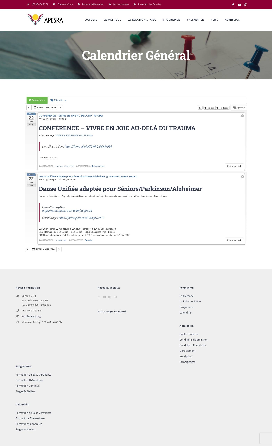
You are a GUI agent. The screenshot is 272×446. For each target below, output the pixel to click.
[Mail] (115, 297)
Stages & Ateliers (25, 391)
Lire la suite (234, 166)
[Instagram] (109, 297)
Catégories (37, 100)
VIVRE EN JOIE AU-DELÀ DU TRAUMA (74, 135)
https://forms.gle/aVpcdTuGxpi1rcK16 (81, 218)
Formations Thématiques (30, 418)
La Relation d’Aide (190, 301)
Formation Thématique (29, 380)
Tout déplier (222, 108)
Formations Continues (29, 424)
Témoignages (187, 361)
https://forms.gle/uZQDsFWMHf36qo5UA (67, 211)
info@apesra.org (31, 316)
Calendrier (186, 312)
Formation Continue (28, 385)
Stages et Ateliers (64, 166)
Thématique (61, 240)
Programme (187, 307)
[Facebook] (99, 297)
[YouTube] (104, 297)
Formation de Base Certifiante (33, 374)
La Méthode (187, 296)
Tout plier (210, 108)
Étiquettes (58, 100)
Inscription (186, 356)
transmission (98, 166)
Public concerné (189, 334)
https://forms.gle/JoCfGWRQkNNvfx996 (88, 146)
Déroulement (187, 350)
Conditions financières (193, 345)
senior (88, 240)
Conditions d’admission (193, 339)
